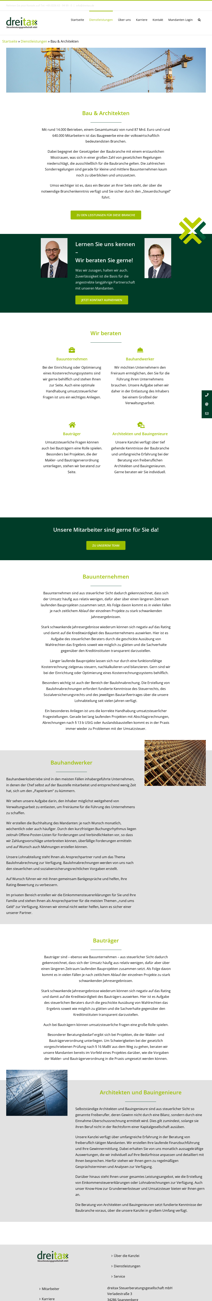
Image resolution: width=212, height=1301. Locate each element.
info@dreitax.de (85, 5)
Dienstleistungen (34, 41)
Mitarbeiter (50, 1289)
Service (119, 1276)
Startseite (9, 41)
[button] (199, 19)
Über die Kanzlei (126, 1255)
